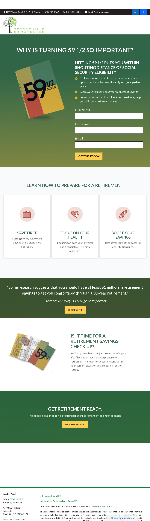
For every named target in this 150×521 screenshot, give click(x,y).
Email (79, 129)
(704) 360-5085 (71, 3)
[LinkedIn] (135, 3)
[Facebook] (143, 3)
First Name (82, 101)
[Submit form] (89, 147)
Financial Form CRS (52, 487)
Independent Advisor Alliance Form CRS (58, 492)
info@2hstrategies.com (97, 3)
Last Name (82, 115)
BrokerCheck (106, 497)
